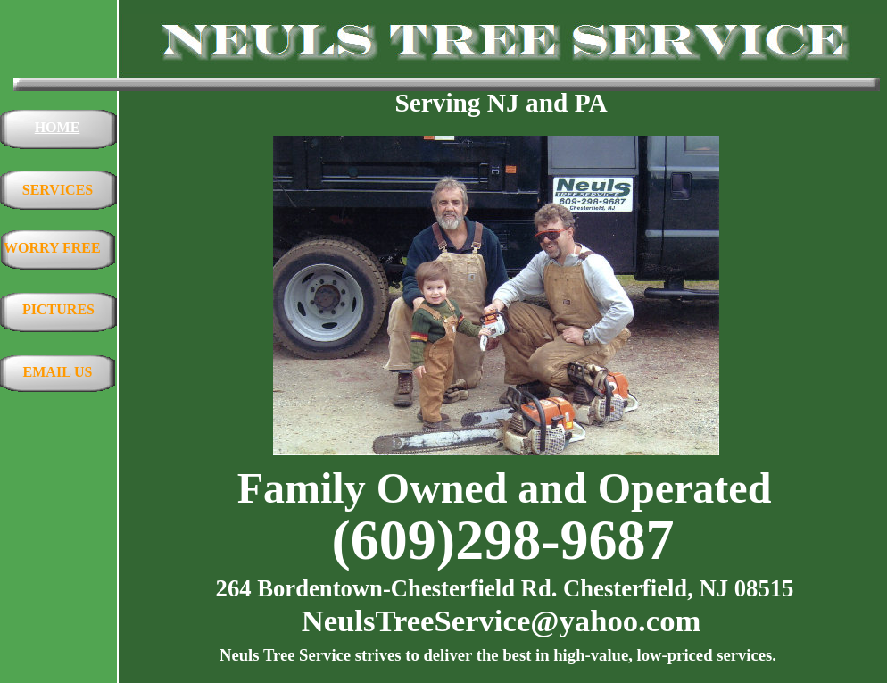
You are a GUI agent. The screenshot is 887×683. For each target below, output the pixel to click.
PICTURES (58, 309)
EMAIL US (58, 371)
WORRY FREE (52, 247)
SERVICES (57, 189)
